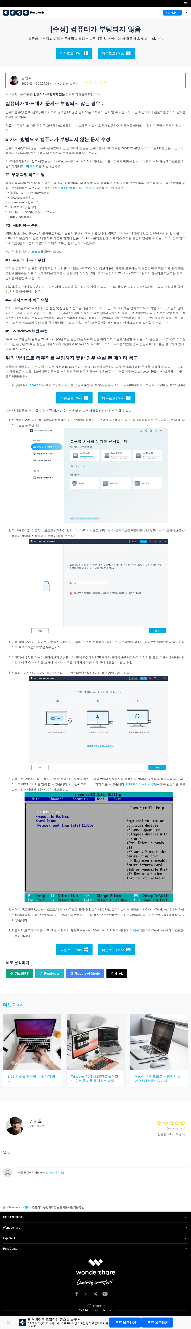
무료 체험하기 (172, 12)
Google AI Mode (85, 973)
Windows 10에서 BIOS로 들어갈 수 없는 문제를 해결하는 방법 (94, 1078)
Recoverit (35, 385)
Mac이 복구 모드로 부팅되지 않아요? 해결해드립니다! (158, 1078)
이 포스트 (34, 251)
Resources (15, 1207)
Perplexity (49, 973)
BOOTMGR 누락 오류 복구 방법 (81, 188)
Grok (117, 973)
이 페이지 (32, 166)
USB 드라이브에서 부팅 (141, 784)
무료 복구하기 (125, 1323)
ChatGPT (19, 973)
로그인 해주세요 (55, 1172)
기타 (54, 83)
